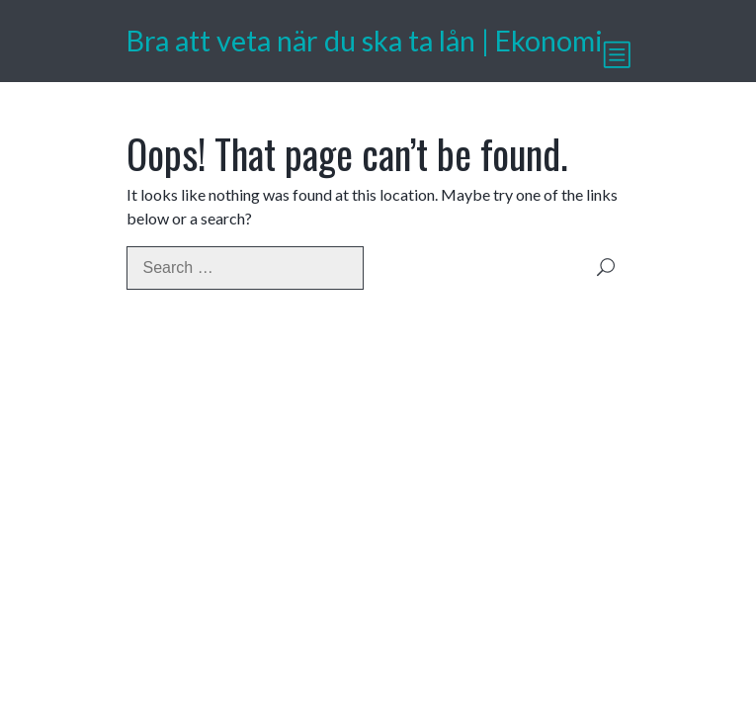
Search (605, 267)
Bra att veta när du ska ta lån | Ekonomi (364, 40)
